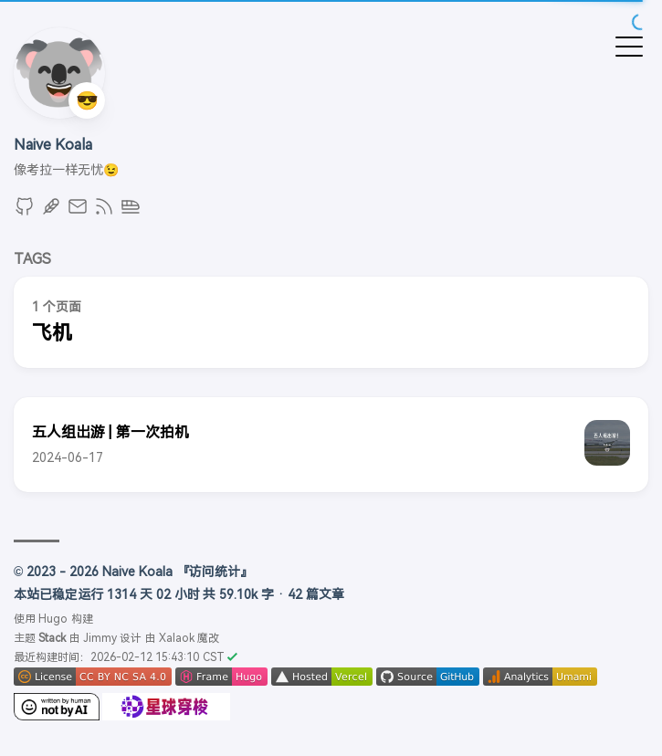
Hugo (53, 619)
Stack (52, 638)
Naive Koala (53, 144)
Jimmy (100, 638)
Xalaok (176, 638)
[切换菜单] (629, 45)
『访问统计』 (214, 571)
